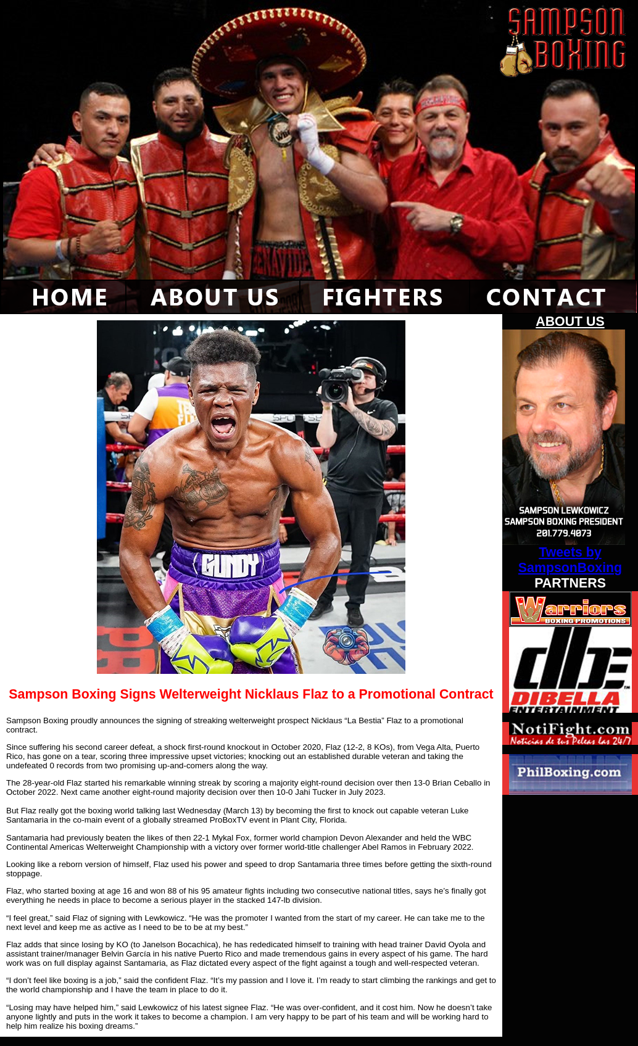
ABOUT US (570, 321)
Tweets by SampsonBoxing (570, 560)
